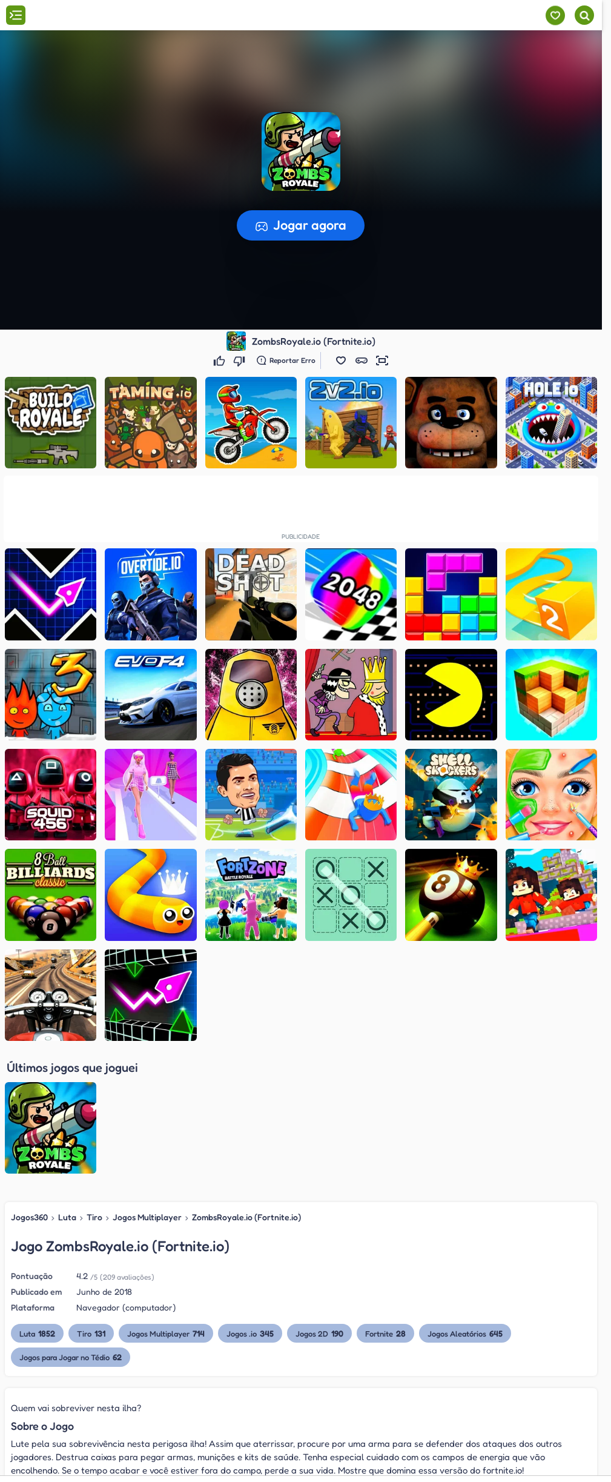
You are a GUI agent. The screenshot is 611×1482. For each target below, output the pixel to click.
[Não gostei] (241, 360)
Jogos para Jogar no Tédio (70, 1227)
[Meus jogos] (555, 15)
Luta (67, 1087)
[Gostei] (221, 360)
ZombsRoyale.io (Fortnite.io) (246, 1087)
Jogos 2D (319, 1203)
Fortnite (385, 1203)
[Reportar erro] (286, 360)
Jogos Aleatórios (465, 1203)
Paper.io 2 (55, 1455)
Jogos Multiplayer (147, 1087)
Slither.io (52, 1471)
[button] (341, 360)
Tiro (94, 1087)
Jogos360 (29, 1087)
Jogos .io (250, 1203)
